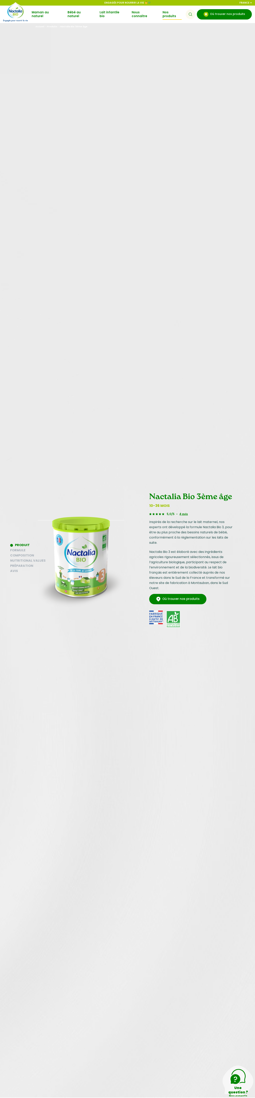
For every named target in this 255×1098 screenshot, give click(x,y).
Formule (18, 550)
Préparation (21, 565)
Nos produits (169, 14)
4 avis (183, 514)
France (245, 2)
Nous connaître (139, 14)
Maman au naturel (40, 14)
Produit (22, 545)
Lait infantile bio (109, 14)
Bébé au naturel (74, 14)
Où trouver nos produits (224, 14)
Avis (14, 571)
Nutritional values (28, 560)
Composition (22, 555)
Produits (52, 26)
